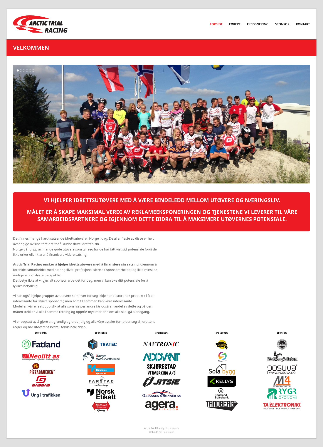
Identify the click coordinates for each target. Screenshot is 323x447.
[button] (18, 70)
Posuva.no (168, 432)
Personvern (172, 428)
